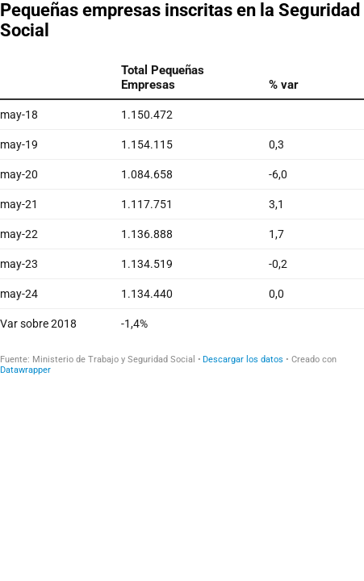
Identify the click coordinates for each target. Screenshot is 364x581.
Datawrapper (25, 370)
